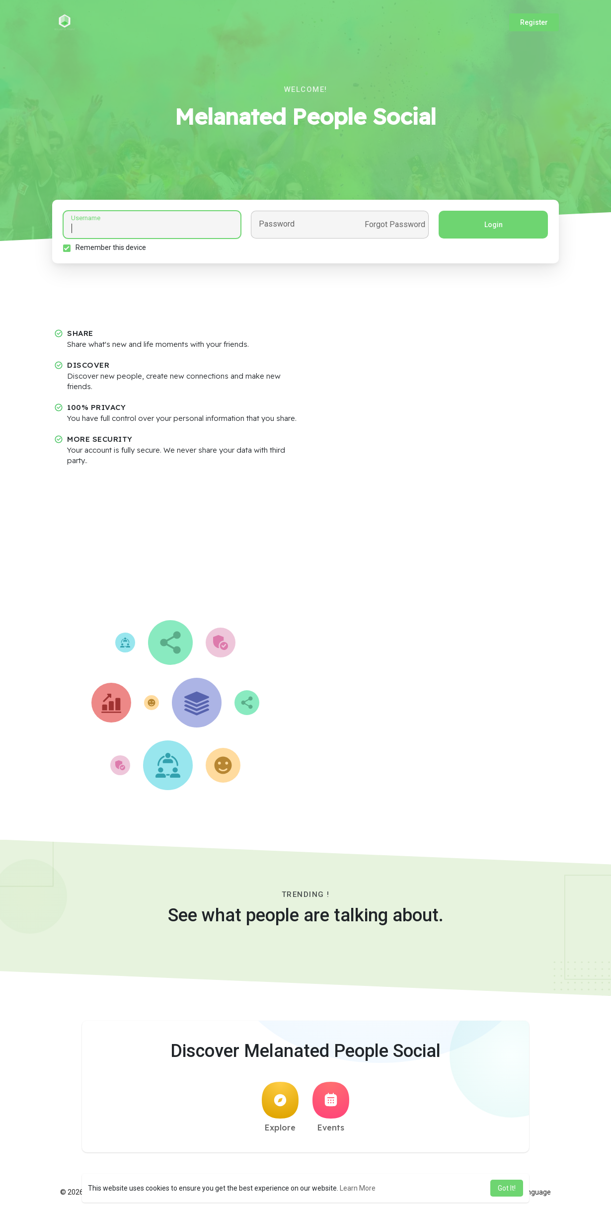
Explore (280, 1110)
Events (330, 1110)
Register (534, 22)
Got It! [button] (507, 1188)
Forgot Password (393, 226)
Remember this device (112, 249)
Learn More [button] (358, 1188)
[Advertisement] (305, 548)
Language (531, 1195)
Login (492, 226)
